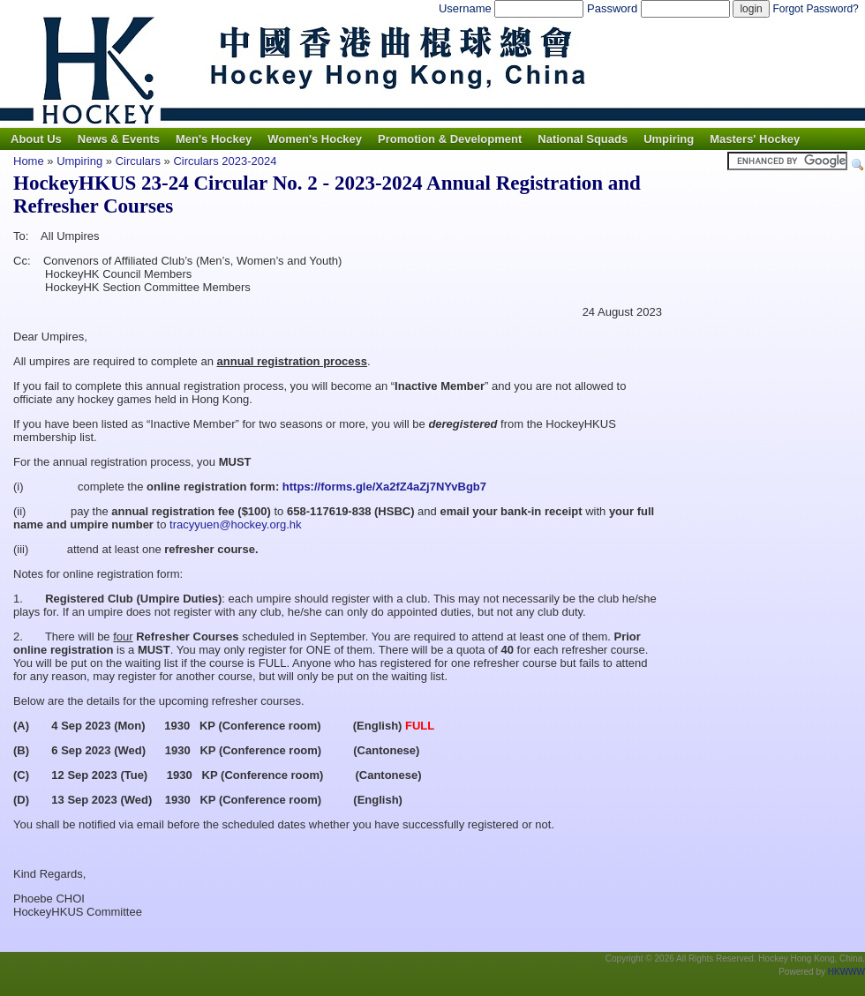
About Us (36, 139)
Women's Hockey (314, 139)
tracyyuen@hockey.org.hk (235, 524)
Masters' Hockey (755, 139)
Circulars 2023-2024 (224, 161)
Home (28, 161)
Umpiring (668, 139)
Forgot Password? (815, 9)
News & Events (119, 139)
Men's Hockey (214, 139)
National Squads (583, 139)
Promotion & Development (450, 139)
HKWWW (846, 972)
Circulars (140, 161)
